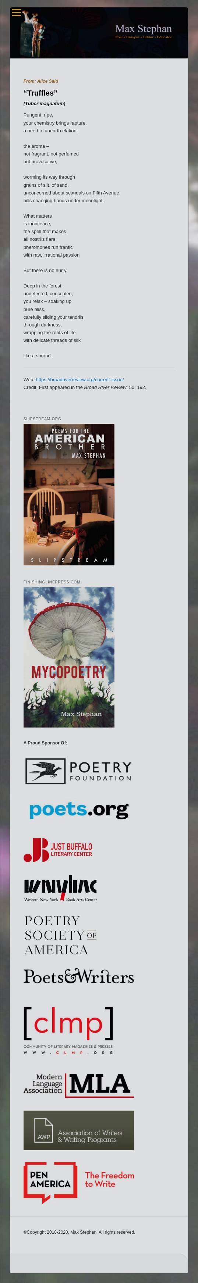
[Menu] (16, 12)
